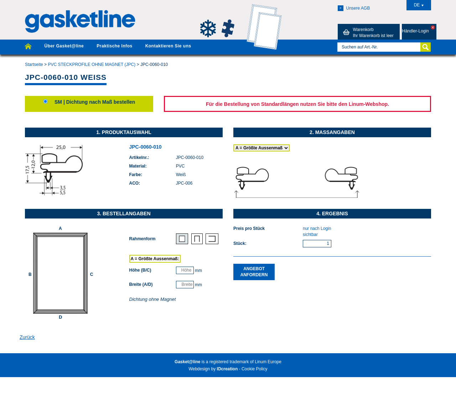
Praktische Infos (114, 45)
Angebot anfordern (254, 271)
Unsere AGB (354, 8)
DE (419, 4)
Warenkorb (367, 32)
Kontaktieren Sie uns (168, 45)
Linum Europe (268, 361)
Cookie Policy (255, 368)
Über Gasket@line (64, 45)
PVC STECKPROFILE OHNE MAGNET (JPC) (91, 64)
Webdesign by (213, 368)
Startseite (34, 64)
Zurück (27, 337)
